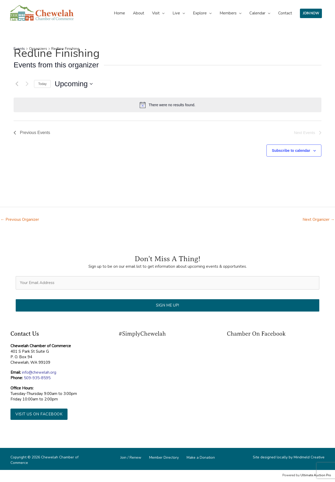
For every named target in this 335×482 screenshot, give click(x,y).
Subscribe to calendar (291, 150)
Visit (156, 13)
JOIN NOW (311, 13)
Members (228, 13)
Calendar (257, 13)
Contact (285, 13)
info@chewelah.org (39, 372)
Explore (200, 13)
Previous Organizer (20, 219)
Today (42, 84)
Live (176, 13)
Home (119, 13)
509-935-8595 (37, 378)
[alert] (167, 105)
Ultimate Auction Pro (315, 475)
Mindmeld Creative (309, 457)
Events (19, 48)
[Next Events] (27, 84)
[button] (39, 414)
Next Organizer (318, 219)
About (138, 13)
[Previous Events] (17, 84)
